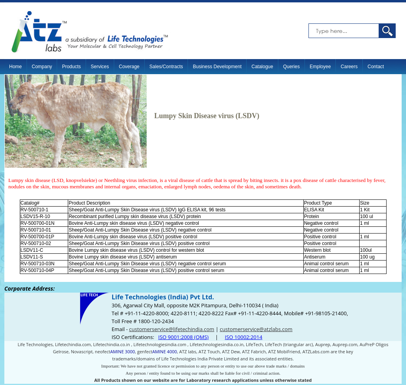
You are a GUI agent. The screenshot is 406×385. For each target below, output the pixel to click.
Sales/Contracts (166, 66)
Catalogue (262, 66)
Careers (349, 66)
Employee (320, 66)
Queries (291, 66)
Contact (376, 66)
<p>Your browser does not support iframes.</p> (203, 333)
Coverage (129, 66)
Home (15, 66)
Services (100, 66)
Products (71, 66)
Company (42, 66)
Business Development (217, 66)
